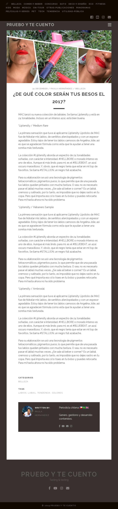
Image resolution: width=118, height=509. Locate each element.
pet (34, 11)
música (26, 7)
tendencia (53, 11)
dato (63, 4)
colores (57, 393)
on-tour (38, 7)
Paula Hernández (62, 88)
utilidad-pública (73, 11)
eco (91, 4)
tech (41, 11)
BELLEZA (80, 88)
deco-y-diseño (78, 4)
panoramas (83, 7)
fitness (100, 4)
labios (22, 393)
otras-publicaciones (60, 7)
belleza (16, 4)
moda (16, 7)
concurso (51, 4)
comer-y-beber (33, 4)
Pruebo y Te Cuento (30, 24)
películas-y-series (18, 11)
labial (32, 393)
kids (8, 7)
